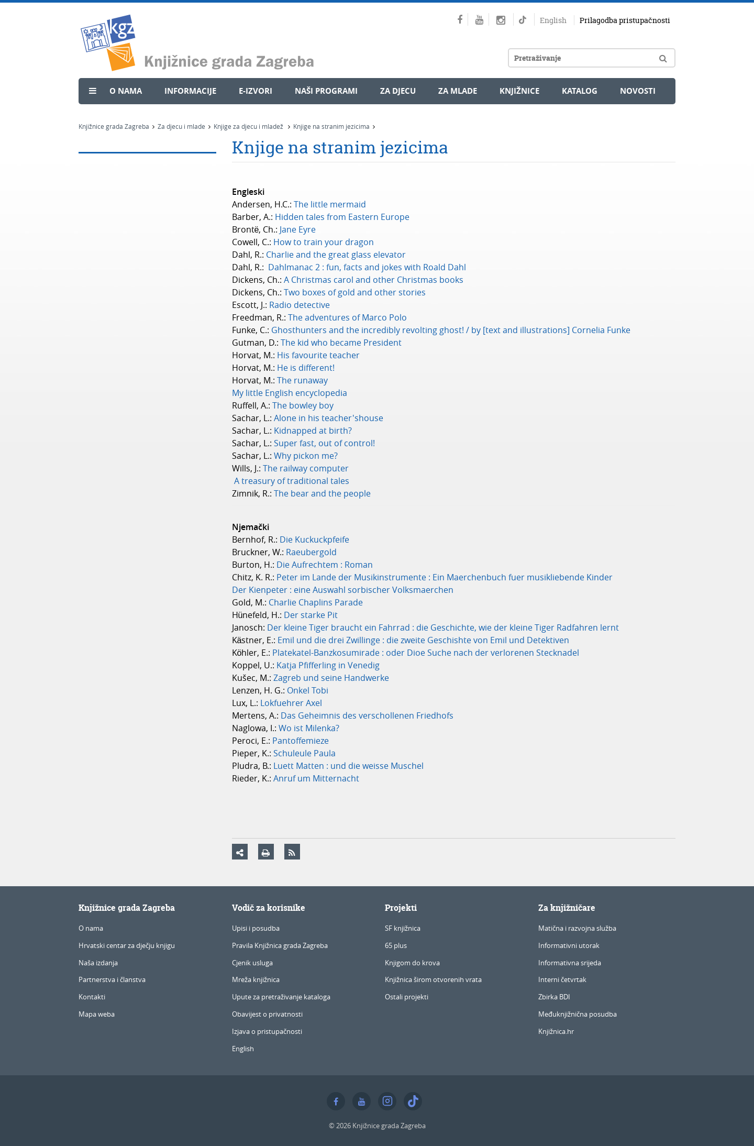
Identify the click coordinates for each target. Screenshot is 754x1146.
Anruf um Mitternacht (316, 778)
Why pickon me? (308, 455)
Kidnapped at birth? (314, 430)
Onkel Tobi (308, 690)
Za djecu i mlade (181, 126)
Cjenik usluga (252, 962)
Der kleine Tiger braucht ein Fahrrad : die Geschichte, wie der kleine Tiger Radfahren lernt (443, 627)
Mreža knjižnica (256, 979)
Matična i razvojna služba (577, 928)
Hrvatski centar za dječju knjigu (127, 945)
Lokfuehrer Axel (292, 703)
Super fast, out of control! (324, 443)
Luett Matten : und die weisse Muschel (349, 766)
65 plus (396, 945)
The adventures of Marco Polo (348, 317)
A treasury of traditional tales (291, 481)
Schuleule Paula (305, 753)
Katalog (579, 90)
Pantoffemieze (301, 740)
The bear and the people (323, 493)
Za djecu (398, 90)
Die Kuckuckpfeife (315, 539)
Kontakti (92, 996)
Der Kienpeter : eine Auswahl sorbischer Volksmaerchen (344, 590)
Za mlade (457, 90)
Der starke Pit (312, 615)
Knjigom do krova (412, 962)
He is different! (307, 367)
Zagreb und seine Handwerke (332, 678)
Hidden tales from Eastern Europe (342, 217)
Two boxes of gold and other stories (356, 292)
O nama (125, 90)
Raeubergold (312, 552)
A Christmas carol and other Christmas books (374, 279)
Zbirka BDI (554, 996)
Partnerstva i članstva (112, 979)
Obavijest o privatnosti (267, 1014)
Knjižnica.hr (556, 1031)
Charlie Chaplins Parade (316, 602)
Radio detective (300, 305)
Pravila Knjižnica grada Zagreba (280, 945)
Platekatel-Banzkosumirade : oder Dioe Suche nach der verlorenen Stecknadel (425, 652)
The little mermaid (330, 204)
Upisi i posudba (256, 928)
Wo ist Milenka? (310, 728)
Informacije (190, 90)
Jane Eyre (299, 229)
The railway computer (306, 468)
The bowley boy (304, 405)
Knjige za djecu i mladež (249, 126)
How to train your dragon (324, 242)
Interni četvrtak (562, 979)
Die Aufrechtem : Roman (325, 564)
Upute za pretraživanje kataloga (281, 996)
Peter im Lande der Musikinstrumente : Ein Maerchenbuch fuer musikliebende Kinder (445, 577)
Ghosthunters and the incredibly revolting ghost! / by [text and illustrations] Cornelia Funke (450, 330)
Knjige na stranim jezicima (331, 126)
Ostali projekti (406, 996)
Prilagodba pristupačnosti (625, 20)
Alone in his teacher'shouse (328, 418)
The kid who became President (342, 342)
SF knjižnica (402, 928)
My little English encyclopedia (290, 393)
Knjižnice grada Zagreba (114, 126)
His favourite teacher (319, 355)
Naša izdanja (98, 962)
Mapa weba (97, 1014)
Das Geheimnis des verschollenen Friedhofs (367, 715)
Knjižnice (519, 90)
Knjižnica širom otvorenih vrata (433, 979)
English (553, 20)
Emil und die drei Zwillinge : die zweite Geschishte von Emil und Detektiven (424, 640)
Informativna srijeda (569, 962)
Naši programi (326, 90)
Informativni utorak (569, 945)
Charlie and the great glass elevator (337, 254)
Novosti (638, 90)
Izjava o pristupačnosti (267, 1031)
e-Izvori (255, 90)
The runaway (302, 380)
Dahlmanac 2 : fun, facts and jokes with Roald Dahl (368, 267)
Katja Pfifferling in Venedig (328, 665)
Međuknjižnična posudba (577, 1014)
